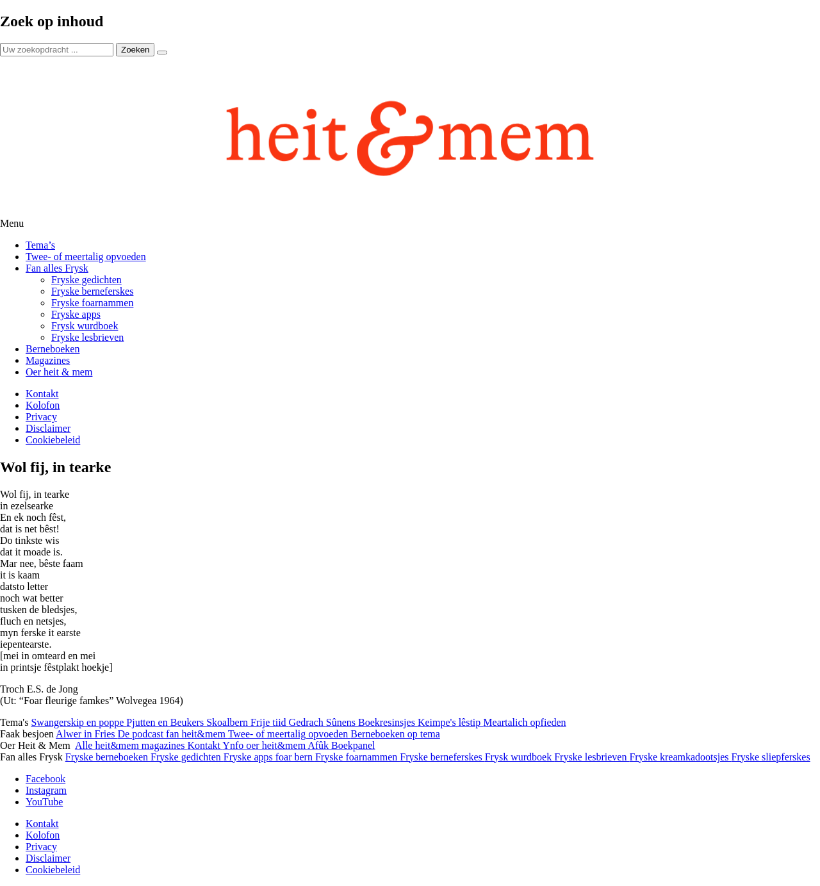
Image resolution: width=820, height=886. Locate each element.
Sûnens (342, 722)
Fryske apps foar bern (269, 756)
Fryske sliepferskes (771, 756)
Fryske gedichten (86, 279)
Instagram (46, 790)
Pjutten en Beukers (166, 722)
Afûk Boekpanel (341, 745)
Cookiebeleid (53, 439)
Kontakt (42, 393)
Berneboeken (52, 348)
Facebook (45, 778)
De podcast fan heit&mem (173, 733)
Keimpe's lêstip (450, 722)
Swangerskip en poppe (78, 722)
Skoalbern (228, 722)
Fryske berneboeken (108, 756)
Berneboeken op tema (395, 733)
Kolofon (43, 405)
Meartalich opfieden (524, 722)
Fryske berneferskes (92, 291)
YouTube (44, 801)
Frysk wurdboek (84, 325)
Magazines (48, 360)
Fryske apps (76, 314)
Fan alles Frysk (57, 268)
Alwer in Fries (86, 733)
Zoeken (135, 49)
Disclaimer (48, 428)
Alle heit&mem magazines (131, 745)
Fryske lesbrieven (87, 337)
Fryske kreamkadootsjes (680, 756)
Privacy (41, 416)
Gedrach (307, 722)
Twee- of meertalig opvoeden (86, 256)
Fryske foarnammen (92, 302)
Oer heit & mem (59, 371)
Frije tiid (269, 722)
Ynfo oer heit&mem (265, 745)
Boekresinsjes (388, 722)
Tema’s (40, 245)
